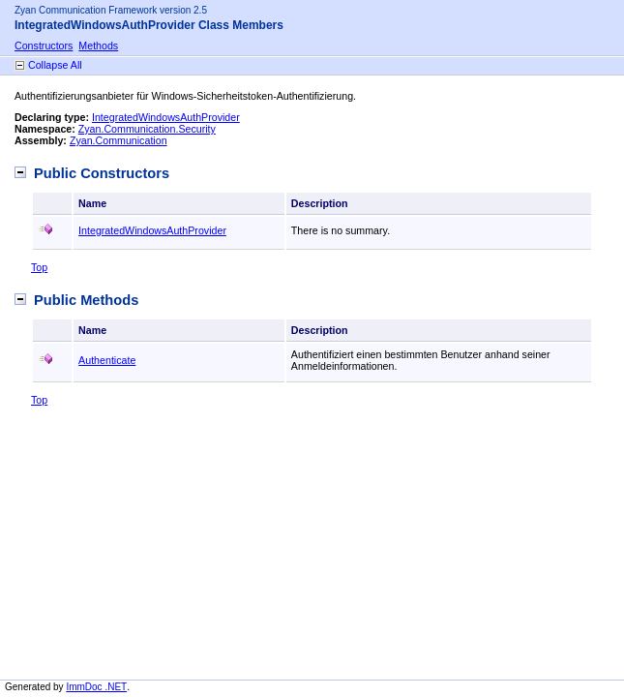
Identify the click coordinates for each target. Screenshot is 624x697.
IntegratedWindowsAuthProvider (166, 117)
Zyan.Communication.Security (147, 129)
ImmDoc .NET (96, 687)
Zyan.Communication (118, 140)
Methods (98, 45)
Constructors (44, 45)
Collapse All (55, 65)
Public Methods (86, 300)
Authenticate (106, 360)
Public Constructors (101, 173)
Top (39, 267)
